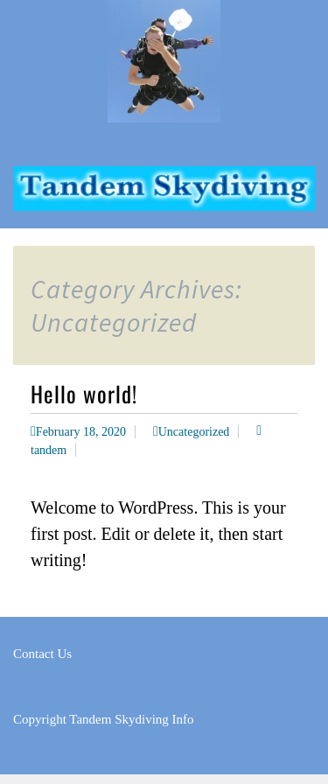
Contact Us (42, 654)
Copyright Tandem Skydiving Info (103, 719)
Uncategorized (194, 431)
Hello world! (84, 393)
